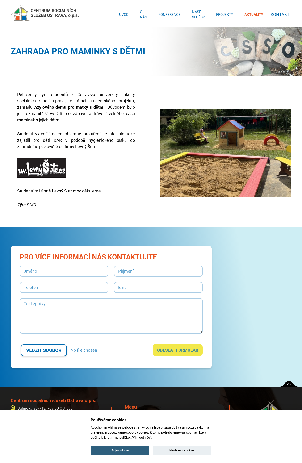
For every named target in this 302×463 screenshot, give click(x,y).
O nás (142, 13)
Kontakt (279, 13)
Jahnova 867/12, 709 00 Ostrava (42, 408)
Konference (168, 13)
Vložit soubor (44, 350)
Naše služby (197, 13)
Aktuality (252, 13)
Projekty (223, 13)
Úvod (122, 13)
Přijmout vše (120, 450)
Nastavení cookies (182, 450)
